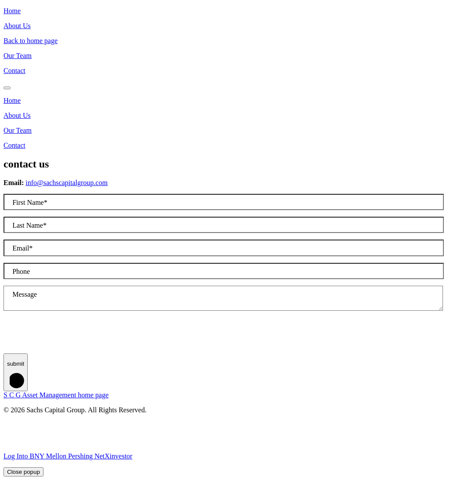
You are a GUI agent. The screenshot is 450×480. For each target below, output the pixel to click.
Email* (22, 248)
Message (24, 294)
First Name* (29, 202)
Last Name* (29, 225)
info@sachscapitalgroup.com (66, 182)
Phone (21, 271)
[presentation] (70, 336)
